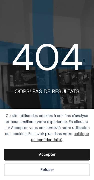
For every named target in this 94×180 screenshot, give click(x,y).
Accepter (47, 154)
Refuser (47, 169)
